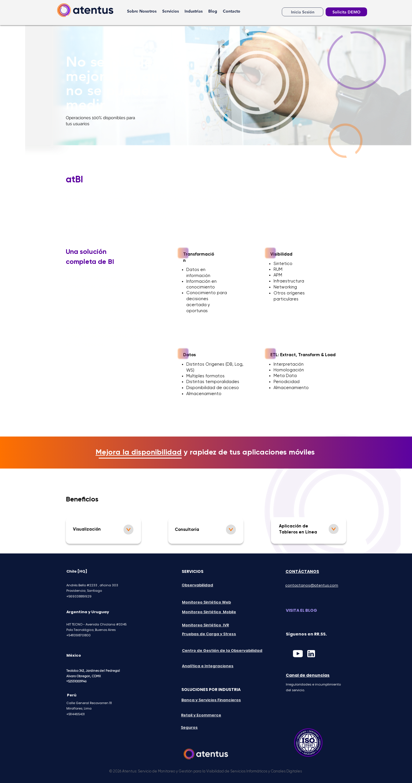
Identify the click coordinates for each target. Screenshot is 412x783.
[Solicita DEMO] (346, 11)
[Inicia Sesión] (302, 11)
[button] (170, 11)
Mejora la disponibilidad (139, 452)
